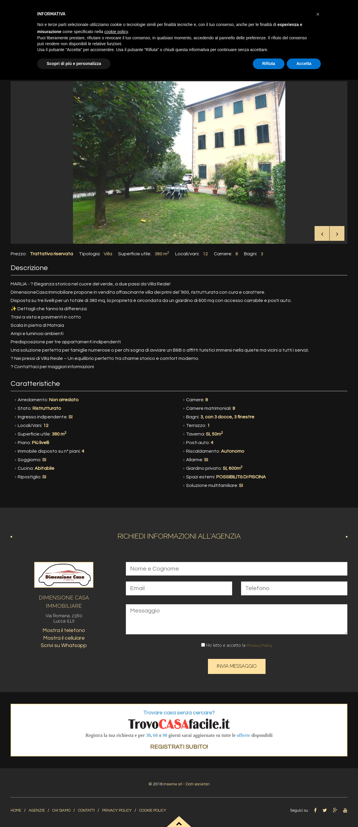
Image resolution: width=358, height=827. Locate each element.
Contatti (86, 808)
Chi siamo (61, 808)
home (16, 808)
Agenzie (37, 808)
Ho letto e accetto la (236, 643)
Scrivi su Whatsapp (64, 643)
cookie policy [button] (116, 31)
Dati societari (198, 782)
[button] (318, 14)
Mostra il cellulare (64, 636)
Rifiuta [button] (268, 63)
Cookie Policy (152, 808)
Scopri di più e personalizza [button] (74, 63)
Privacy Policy (259, 643)
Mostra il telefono (64, 628)
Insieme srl (172, 782)
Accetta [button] (303, 63)
